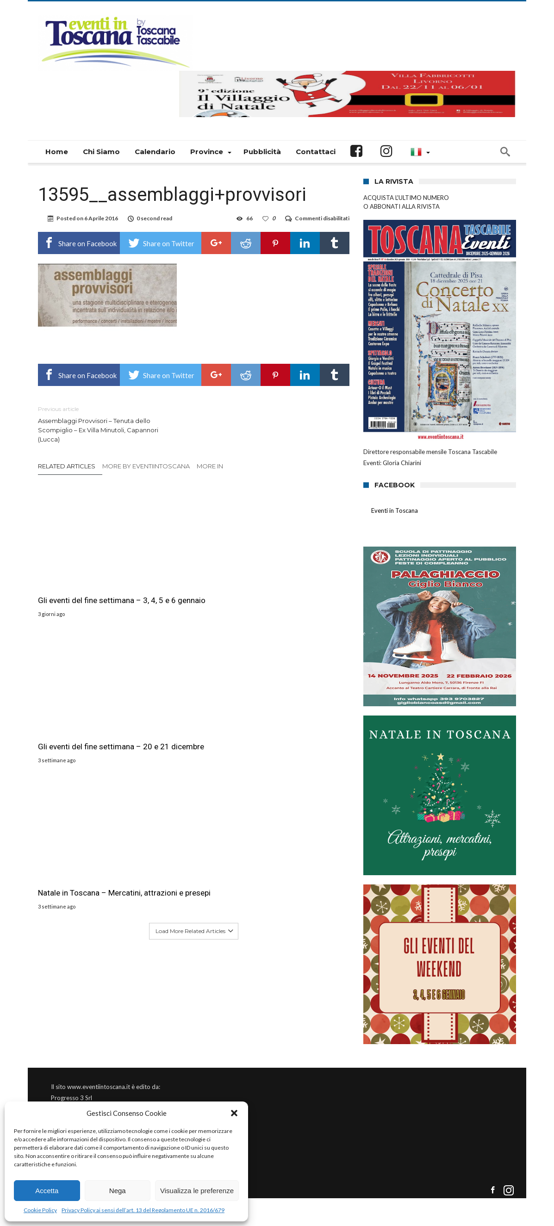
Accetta (46, 1191)
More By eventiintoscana (146, 466)
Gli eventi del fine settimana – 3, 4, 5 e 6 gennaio (86, 571)
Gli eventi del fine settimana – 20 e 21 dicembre (193, 571)
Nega (117, 1191)
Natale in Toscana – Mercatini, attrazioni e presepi (289, 576)
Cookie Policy (40, 1210)
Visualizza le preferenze (197, 1191)
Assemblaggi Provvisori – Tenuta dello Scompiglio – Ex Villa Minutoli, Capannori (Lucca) (109, 424)
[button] (234, 1113)
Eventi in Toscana (394, 510)
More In (210, 466)
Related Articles (66, 466)
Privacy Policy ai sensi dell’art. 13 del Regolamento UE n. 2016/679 (143, 1210)
